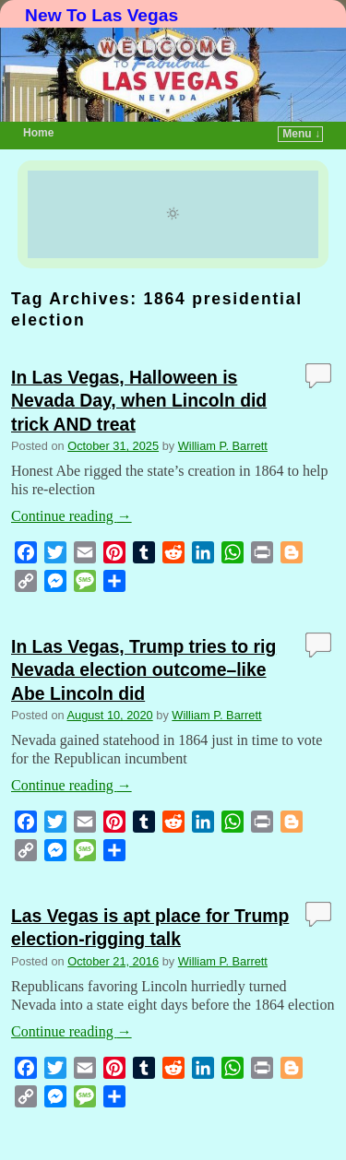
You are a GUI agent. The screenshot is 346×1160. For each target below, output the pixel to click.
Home (38, 132)
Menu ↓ (301, 133)
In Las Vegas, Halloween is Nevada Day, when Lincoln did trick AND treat (139, 400)
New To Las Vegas (101, 15)
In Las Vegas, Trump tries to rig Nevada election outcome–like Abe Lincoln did (143, 669)
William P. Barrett (223, 446)
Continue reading (71, 516)
